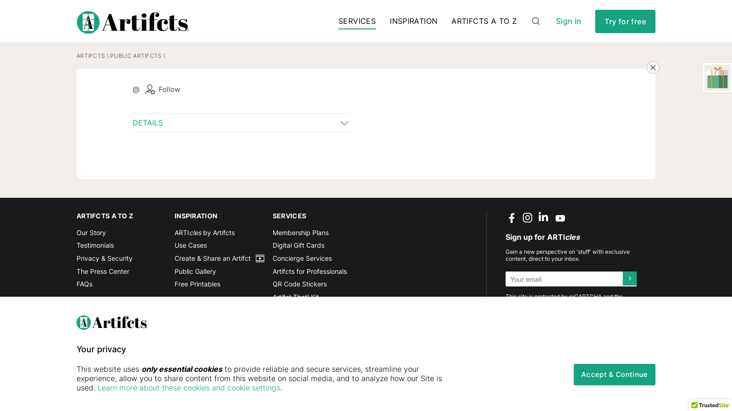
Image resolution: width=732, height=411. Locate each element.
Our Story (91, 236)
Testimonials (95, 249)
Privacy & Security (105, 262)
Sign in (568, 23)
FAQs (84, 288)
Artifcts (91, 59)
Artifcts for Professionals (310, 275)
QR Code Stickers (300, 288)
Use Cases (191, 249)
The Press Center (103, 275)
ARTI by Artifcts (205, 236)
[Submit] (629, 282)
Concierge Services (302, 262)
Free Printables (197, 288)
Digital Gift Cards (298, 249)
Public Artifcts (136, 59)
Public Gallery (195, 275)
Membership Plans (301, 236)
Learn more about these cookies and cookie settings (189, 387)
